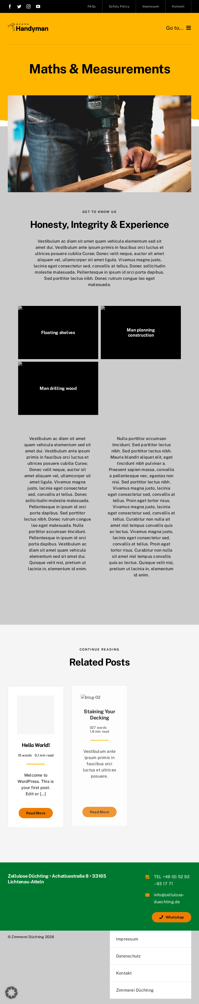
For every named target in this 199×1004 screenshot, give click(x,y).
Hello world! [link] (36, 745)
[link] (10, 6)
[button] (11, 992)
